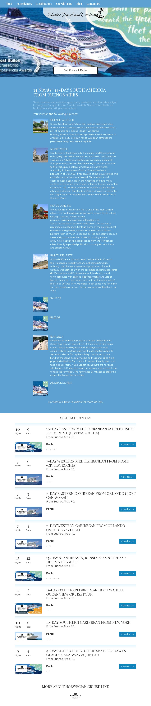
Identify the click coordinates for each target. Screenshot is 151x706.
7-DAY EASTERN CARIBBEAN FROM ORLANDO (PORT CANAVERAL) (91, 495)
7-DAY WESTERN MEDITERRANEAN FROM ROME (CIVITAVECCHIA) (87, 463)
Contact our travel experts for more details (75, 402)
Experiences (24, 3)
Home (8, 3)
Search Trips (64, 3)
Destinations (44, 3)
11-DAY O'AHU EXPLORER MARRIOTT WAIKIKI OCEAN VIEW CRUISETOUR (84, 591)
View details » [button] (127, 444)
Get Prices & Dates (75, 70)
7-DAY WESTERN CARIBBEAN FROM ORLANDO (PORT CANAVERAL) (85, 527)
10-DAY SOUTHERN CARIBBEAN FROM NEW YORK (88, 622)
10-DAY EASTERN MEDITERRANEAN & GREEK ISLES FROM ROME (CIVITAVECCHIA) (90, 430)
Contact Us (93, 3)
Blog (79, 3)
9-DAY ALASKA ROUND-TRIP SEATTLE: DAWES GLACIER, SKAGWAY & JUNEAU (86, 652)
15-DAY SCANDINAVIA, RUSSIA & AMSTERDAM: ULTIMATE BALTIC (86, 559)
